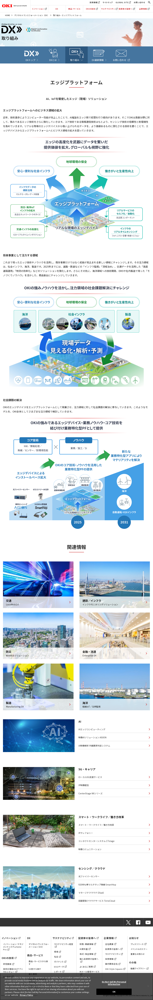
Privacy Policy (26, 995)
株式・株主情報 (88, 955)
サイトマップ (108, 2)
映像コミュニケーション (89, 849)
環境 (57, 953)
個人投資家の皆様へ (89, 962)
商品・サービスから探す (38, 964)
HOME (7, 15)
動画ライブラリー (140, 970)
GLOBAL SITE (122, 2)
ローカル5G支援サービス (90, 777)
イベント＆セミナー (139, 950)
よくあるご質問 (88, 968)
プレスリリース (138, 945)
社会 (57, 958)
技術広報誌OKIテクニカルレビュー (13, 972)
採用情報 (93, 2)
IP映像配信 (83, 785)
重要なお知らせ (138, 955)
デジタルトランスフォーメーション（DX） (31, 15)
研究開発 (8, 966)
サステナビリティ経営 (63, 947)
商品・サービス (74, 8)
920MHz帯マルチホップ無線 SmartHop (97, 885)
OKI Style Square (115, 970)
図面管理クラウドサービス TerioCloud (96, 902)
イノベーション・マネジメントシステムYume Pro (13, 948)
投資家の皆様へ (127, 8)
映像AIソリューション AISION (92, 737)
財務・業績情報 (88, 945)
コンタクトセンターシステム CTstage (96, 841)
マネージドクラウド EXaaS (91, 894)
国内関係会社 (112, 965)
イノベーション (39, 8)
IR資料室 (85, 950)
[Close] (148, 986)
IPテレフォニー (85, 833)
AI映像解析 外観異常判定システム (94, 746)
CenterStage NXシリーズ (90, 793)
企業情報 (144, 8)
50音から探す (35, 970)
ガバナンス (60, 963)
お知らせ (134, 940)
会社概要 (110, 945)
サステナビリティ (109, 8)
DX (57, 8)
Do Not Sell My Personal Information (114, 983)
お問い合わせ (139, 2)
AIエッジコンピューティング (91, 729)
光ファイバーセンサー (88, 877)
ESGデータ (60, 968)
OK (114, 991)
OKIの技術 (92, 8)
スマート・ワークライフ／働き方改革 (96, 824)
